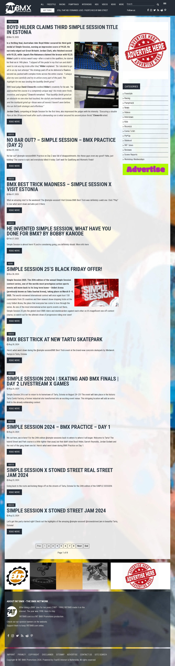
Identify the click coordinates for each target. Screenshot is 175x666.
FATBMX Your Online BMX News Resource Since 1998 (21, 7)
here (87, 244)
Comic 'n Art (129, 131)
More (121, 4)
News (113, 4)
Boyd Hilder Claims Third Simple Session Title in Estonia (62, 29)
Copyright (33, 654)
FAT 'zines (128, 145)
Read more (14, 121)
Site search (101, 654)
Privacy (22, 654)
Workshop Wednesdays (134, 159)
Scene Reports (130, 154)
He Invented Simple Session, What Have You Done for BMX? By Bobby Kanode (59, 231)
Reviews (128, 150)
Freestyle (51, 4)
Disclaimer (47, 654)
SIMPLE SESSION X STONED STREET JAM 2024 (56, 510)
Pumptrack (74, 4)
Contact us (86, 654)
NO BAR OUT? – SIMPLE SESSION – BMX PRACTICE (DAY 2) (61, 142)
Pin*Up (127, 135)
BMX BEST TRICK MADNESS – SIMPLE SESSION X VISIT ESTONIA (59, 186)
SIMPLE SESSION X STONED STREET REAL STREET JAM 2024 (60, 472)
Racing (62, 4)
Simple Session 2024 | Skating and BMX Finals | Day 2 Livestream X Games (63, 381)
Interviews (87, 4)
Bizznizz (128, 126)
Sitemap (60, 654)
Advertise (72, 654)
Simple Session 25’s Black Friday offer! (54, 269)
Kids (97, 4)
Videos (105, 4)
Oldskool (128, 140)
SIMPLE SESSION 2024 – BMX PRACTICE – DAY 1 (59, 427)
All (42, 4)
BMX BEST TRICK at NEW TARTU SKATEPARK (54, 339)
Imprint (11, 654)
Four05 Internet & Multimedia (66, 660)
